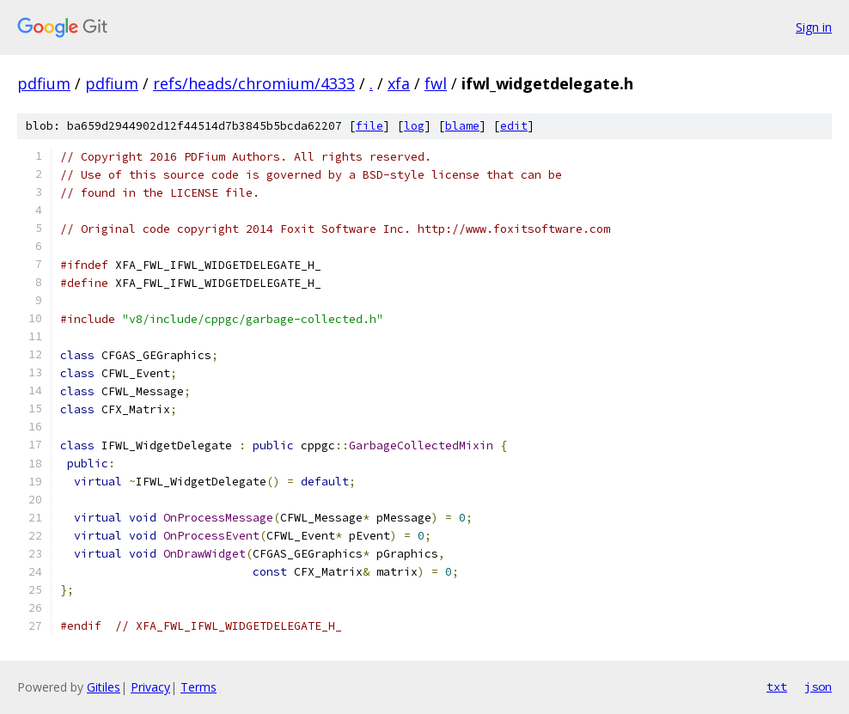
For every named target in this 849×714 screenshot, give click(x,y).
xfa (399, 83)
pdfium (43, 83)
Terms (198, 687)
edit (514, 126)
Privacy (150, 687)
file (369, 126)
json (818, 686)
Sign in (814, 27)
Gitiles (103, 687)
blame (462, 126)
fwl (435, 83)
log (414, 126)
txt (777, 686)
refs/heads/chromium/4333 (254, 83)
